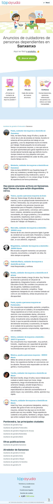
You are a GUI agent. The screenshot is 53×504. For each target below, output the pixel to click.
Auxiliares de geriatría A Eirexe (14, 453)
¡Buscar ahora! (26, 58)
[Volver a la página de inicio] (11, 3)
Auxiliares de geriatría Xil (12, 465)
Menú (46, 3)
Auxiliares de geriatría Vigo (12, 425)
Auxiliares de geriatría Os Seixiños (15, 462)
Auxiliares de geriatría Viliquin (13, 459)
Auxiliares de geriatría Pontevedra (15, 428)
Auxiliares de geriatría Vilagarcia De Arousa (18, 431)
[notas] (26, 496)
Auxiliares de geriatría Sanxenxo (14, 445)
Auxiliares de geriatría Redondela (15, 434)
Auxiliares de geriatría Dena (13, 456)
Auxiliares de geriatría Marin (13, 437)
